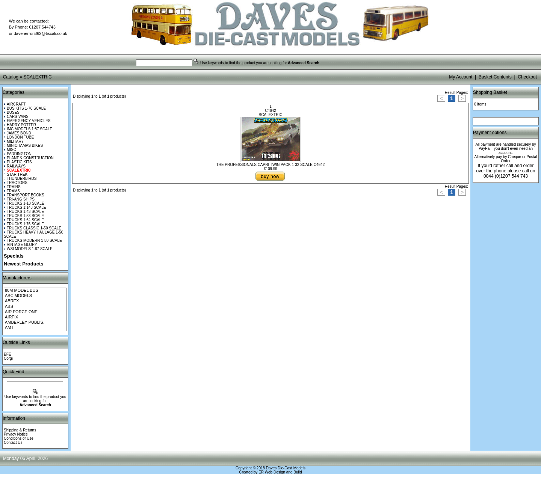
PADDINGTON (18, 154)
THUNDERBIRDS (20, 178)
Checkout (527, 77)
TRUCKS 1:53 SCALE (24, 216)
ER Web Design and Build (280, 472)
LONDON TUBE (19, 137)
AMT (35, 327)
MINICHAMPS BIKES (23, 145)
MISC (10, 150)
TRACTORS (15, 183)
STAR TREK (15, 174)
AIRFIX (35, 317)
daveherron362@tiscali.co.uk (40, 33)
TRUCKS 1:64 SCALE (24, 220)
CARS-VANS (16, 117)
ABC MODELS (35, 296)
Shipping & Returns (20, 430)
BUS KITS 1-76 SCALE (25, 108)
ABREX (35, 301)
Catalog (10, 77)
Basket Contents (495, 77)
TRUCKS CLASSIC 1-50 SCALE (32, 228)
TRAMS (12, 191)
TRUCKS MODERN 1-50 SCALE (33, 240)
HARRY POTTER (20, 125)
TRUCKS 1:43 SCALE (24, 212)
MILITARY (14, 141)
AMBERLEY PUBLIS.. (35, 322)
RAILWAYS (15, 166)
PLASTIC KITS (18, 162)
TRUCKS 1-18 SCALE (24, 203)
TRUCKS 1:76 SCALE (24, 224)
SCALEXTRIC (37, 77)
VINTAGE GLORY (20, 245)
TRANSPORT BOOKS (24, 195)
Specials (14, 256)
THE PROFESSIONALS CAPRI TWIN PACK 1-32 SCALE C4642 (270, 165)
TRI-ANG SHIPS (19, 199)
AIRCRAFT (15, 104)
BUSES (12, 112)
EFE (7, 354)
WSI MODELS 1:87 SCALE (28, 249)
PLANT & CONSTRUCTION (29, 158)
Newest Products (23, 264)
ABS (35, 306)
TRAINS (12, 187)
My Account (460, 77)
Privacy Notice (16, 434)
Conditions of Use (18, 438)
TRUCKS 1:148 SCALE (25, 207)
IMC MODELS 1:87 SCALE (28, 129)
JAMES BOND (17, 133)
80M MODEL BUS (35, 290)
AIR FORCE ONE (35, 312)
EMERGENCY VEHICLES (27, 121)
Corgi (8, 358)
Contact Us (13, 442)
